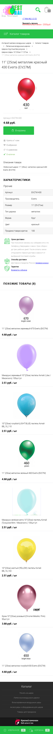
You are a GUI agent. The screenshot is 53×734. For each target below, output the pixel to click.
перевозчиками (42, 263)
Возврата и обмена (19, 270)
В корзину (19, 130)
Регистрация (12, 16)
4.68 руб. (9, 122)
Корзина (39, 730)
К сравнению (10, 149)
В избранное (10, 145)
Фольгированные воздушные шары (26, 702)
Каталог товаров (16, 33)
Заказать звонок (30, 23)
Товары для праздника (26, 712)
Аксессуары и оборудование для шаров (26, 707)
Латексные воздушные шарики (26, 698)
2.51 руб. (9, 382)
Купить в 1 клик (11, 140)
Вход (4, 16)
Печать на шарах (26, 693)
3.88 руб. (9, 623)
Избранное (14, 730)
